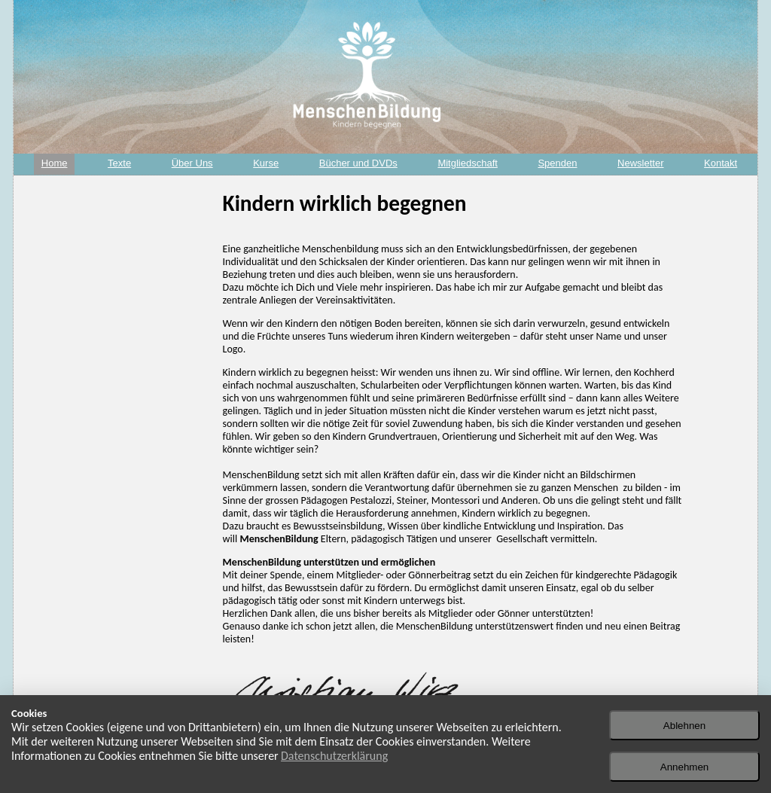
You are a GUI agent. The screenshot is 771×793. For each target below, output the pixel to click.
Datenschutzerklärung (334, 756)
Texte (119, 163)
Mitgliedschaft (467, 163)
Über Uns (192, 163)
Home (54, 163)
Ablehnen (684, 725)
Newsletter (640, 163)
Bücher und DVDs (358, 163)
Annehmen (684, 767)
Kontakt (720, 163)
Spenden (557, 163)
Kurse (266, 163)
